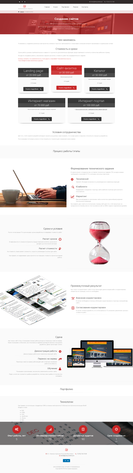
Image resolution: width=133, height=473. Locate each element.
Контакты (85, 7)
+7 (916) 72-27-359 (110, 1)
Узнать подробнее (33, 89)
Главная (47, 7)
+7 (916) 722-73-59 (80, 454)
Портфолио (65, 7)
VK (67, 460)
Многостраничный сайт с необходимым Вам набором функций (91, 109)
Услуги (55, 7)
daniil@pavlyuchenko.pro (66, 455)
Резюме (75, 7)
